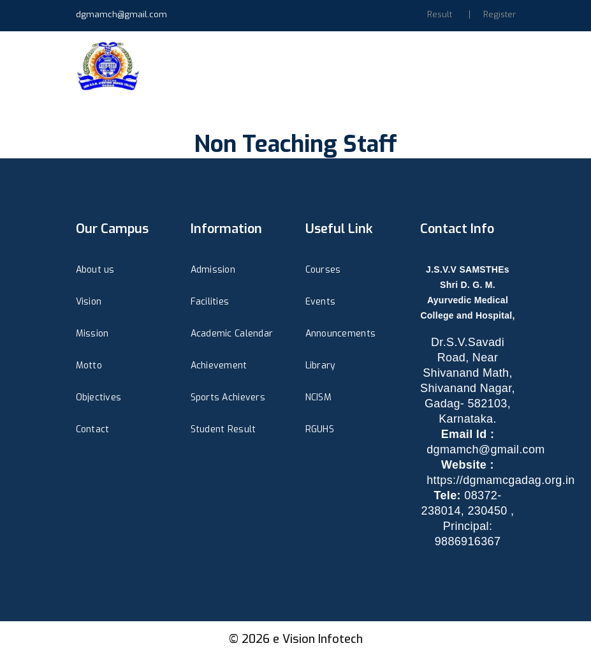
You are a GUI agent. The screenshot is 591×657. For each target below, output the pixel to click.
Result (439, 14)
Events (320, 302)
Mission (92, 334)
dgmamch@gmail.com (121, 14)
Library (320, 365)
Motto (89, 365)
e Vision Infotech (318, 639)
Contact (93, 429)
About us (95, 270)
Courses (323, 270)
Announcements (340, 334)
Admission (213, 270)
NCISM (318, 397)
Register (499, 14)
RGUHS (319, 429)
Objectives (99, 397)
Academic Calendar (232, 334)
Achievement (219, 365)
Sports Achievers (228, 397)
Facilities (210, 302)
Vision (89, 302)
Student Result (223, 429)
